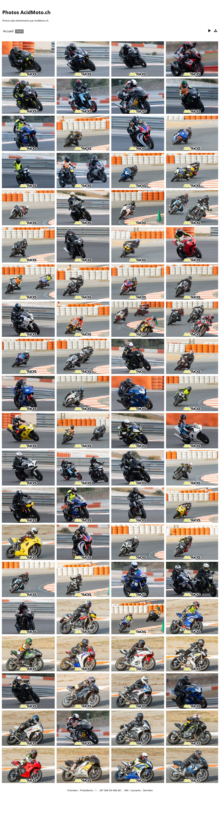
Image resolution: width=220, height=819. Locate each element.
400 (115, 790)
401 (120, 790)
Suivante (136, 790)
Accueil (8, 31)
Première (72, 790)
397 (101, 790)
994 (126, 790)
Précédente (86, 790)
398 (106, 790)
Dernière (148, 790)
